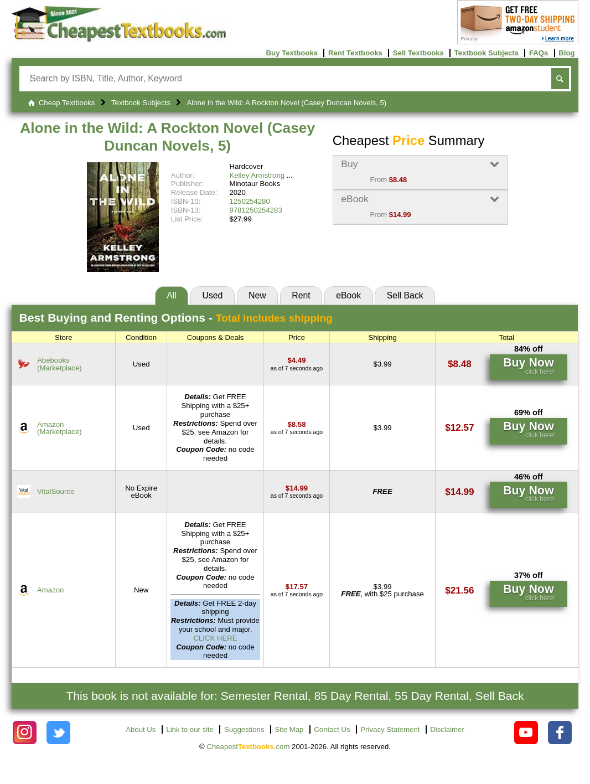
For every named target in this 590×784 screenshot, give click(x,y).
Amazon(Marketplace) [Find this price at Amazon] (59, 428)
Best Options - (176, 317)
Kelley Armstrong (256, 175)
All (172, 295)
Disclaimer (447, 729)
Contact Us (332, 729)
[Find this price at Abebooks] (297, 360)
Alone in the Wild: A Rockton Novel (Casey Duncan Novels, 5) (167, 137)
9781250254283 (255, 210)
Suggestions (244, 729)
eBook (348, 295)
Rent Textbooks (355, 53)
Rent (301, 295)
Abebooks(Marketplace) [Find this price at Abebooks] (59, 364)
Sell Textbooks (418, 53)
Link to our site (190, 729)
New (257, 295)
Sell (405, 295)
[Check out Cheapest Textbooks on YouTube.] (526, 733)
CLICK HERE (215, 638)
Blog (566, 53)
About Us (141, 729)
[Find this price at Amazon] (297, 424)
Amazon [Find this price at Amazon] (50, 590)
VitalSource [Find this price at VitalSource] (55, 491)
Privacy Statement (390, 729)
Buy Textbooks (292, 53)
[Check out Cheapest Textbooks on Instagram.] (25, 733)
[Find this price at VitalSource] (297, 488)
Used (212, 295)
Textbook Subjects (486, 53)
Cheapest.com (247, 746)
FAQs (538, 53)
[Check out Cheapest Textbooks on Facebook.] (560, 733)
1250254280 (249, 201)
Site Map (289, 729)
